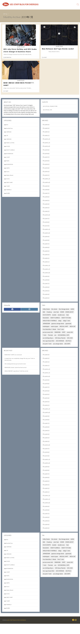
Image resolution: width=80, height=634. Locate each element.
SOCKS (8, 180)
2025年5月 (47, 165)
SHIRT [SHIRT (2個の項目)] (63, 336)
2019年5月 (47, 295)
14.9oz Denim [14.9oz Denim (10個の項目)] (46, 313)
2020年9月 (47, 239)
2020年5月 (47, 254)
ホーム (5, 14)
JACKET (45, 57)
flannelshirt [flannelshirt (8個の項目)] (46, 322)
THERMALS (9, 191)
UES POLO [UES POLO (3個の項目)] (68, 345)
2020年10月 (47, 236)
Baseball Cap (9, 128)
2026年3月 (47, 128)
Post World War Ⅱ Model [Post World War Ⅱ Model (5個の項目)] (49, 333)
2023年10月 (47, 217)
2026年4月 (47, 125)
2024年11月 (47, 180)
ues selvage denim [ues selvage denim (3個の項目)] (58, 348)
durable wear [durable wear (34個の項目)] (61, 319)
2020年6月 (47, 250)
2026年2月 (47, 132)
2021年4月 (47, 228)
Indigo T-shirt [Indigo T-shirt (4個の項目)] (66, 325)
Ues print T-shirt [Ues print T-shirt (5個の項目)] (47, 348)
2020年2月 (47, 261)
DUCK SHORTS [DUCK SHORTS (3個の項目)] (47, 319)
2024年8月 (47, 191)
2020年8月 (47, 243)
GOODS (8, 147)
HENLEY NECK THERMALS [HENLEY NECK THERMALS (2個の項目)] (50, 325)
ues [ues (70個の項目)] (55, 339)
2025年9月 (47, 150)
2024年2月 (47, 213)
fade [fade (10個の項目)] (67, 319)
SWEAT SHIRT (10, 184)
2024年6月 (47, 199)
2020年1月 (47, 265)
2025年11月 (47, 143)
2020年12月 (47, 232)
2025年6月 (47, 162)
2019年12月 (47, 269)
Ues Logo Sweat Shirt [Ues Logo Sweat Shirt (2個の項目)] (48, 345)
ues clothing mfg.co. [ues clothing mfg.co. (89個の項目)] (48, 342)
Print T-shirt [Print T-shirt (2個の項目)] (60, 333)
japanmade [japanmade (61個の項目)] (68, 328)
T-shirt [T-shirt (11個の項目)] (44, 339)
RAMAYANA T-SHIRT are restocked (14, 359)
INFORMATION (8, 57)
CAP (7, 136)
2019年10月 (47, 276)
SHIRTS (8, 169)
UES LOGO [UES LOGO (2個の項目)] (70, 342)
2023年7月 (47, 221)
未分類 (8, 195)
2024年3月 (47, 210)
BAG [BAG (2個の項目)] (44, 316)
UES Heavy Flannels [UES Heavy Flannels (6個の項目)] (60, 342)
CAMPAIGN (9, 132)
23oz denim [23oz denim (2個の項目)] (54, 313)
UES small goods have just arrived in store (16, 368)
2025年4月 (47, 169)
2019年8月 (47, 284)
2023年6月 (47, 224)
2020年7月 (47, 247)
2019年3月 (47, 302)
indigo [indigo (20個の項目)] (59, 325)
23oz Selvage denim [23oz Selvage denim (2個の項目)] (64, 313)
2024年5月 (47, 202)
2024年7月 (47, 195)
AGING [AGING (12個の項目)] (72, 313)
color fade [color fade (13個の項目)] (56, 316)
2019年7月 (47, 287)
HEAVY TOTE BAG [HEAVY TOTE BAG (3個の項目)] (66, 322)
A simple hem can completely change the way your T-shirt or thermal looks (20, 363)
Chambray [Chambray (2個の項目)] (49, 316)
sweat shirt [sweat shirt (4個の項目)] (70, 336)
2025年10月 (47, 147)
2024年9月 (47, 187)
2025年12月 (47, 139)
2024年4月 (47, 206)
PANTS (8, 162)
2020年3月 (47, 258)
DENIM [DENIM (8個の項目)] (62, 316)
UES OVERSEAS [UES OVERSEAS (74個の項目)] (60, 345)
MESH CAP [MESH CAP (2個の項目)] (72, 330)
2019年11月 (47, 272)
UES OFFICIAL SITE (48, 110)
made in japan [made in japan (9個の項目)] (54, 330)
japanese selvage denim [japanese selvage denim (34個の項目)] (57, 328)
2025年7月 (47, 158)
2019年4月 (47, 298)
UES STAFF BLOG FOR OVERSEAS (17, 630)
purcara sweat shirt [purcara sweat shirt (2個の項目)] (48, 336)
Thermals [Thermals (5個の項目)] (50, 339)
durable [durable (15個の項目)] (54, 319)
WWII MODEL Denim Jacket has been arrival (16, 372)
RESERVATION (10, 165)
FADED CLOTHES (10, 143)
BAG (7, 125)
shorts (8, 173)
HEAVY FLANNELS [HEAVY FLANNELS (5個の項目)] (55, 322)
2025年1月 (47, 176)
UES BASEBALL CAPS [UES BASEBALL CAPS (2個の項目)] (63, 339)
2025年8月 (47, 154)
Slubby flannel (10, 176)
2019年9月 (47, 280)
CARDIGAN (9, 139)
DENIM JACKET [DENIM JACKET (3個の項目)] (69, 316)
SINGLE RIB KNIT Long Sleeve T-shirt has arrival (17, 376)
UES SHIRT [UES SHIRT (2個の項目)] (67, 348)
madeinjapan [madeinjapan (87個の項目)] (46, 330)
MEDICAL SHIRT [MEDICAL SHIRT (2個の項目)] (64, 330)
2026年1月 (47, 136)
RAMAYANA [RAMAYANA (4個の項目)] (57, 336)
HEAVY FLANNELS (11, 150)
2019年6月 (47, 291)
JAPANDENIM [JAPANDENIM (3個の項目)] (46, 328)
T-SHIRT (6, 91)
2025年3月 (47, 173)
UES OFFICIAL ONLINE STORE (51, 106)
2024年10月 (47, 184)
